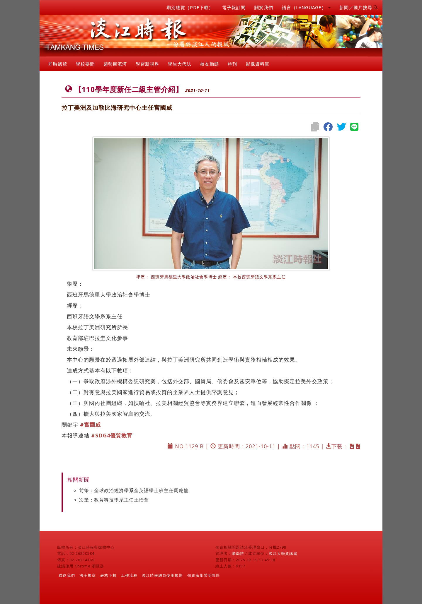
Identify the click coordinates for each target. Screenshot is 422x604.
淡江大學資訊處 (283, 553)
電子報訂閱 (234, 7)
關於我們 (263, 7)
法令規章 (87, 575)
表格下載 (108, 575)
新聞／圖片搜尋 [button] (358, 7)
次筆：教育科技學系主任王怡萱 (114, 500)
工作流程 (129, 575)
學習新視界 (147, 64)
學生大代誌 (179, 64)
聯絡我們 (67, 575)
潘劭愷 (238, 553)
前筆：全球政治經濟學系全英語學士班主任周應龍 (134, 490)
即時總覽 (57, 64)
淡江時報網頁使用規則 (162, 575)
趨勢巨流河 (115, 64)
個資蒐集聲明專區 (203, 575)
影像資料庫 (257, 64)
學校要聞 (85, 64)
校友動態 (209, 64)
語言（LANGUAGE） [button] (306, 7)
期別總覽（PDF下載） (189, 7)
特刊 (232, 64)
